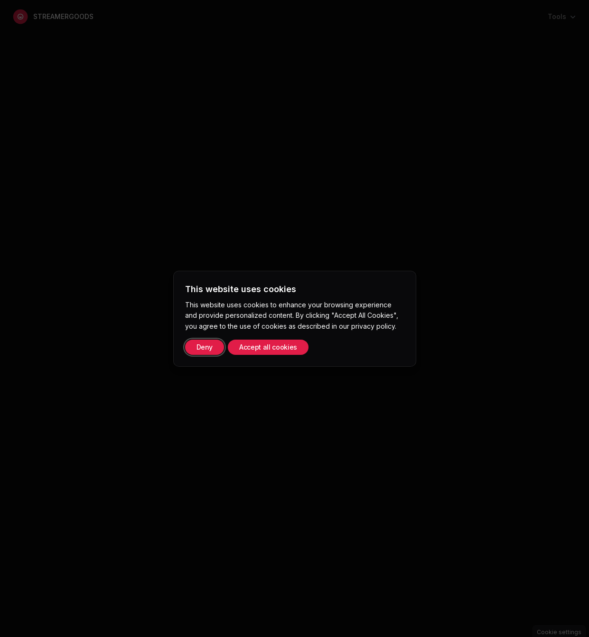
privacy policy (373, 326)
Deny (204, 347)
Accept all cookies (268, 347)
